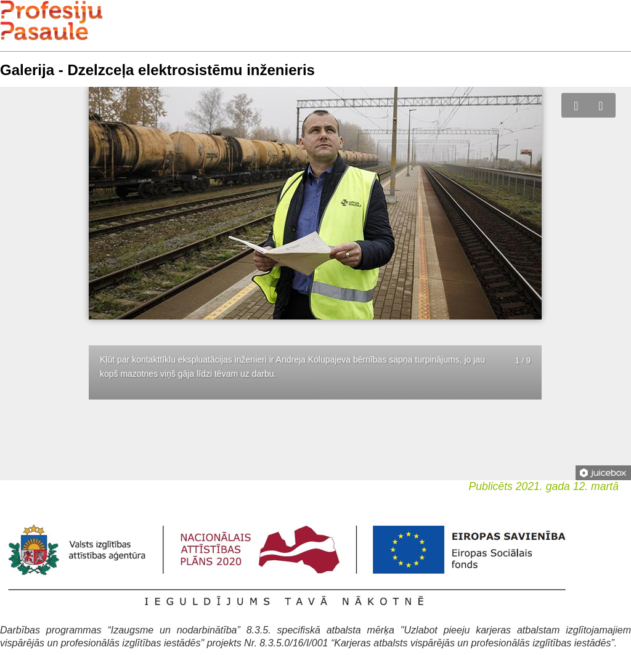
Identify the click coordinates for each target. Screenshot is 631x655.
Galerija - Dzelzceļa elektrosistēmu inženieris (157, 70)
